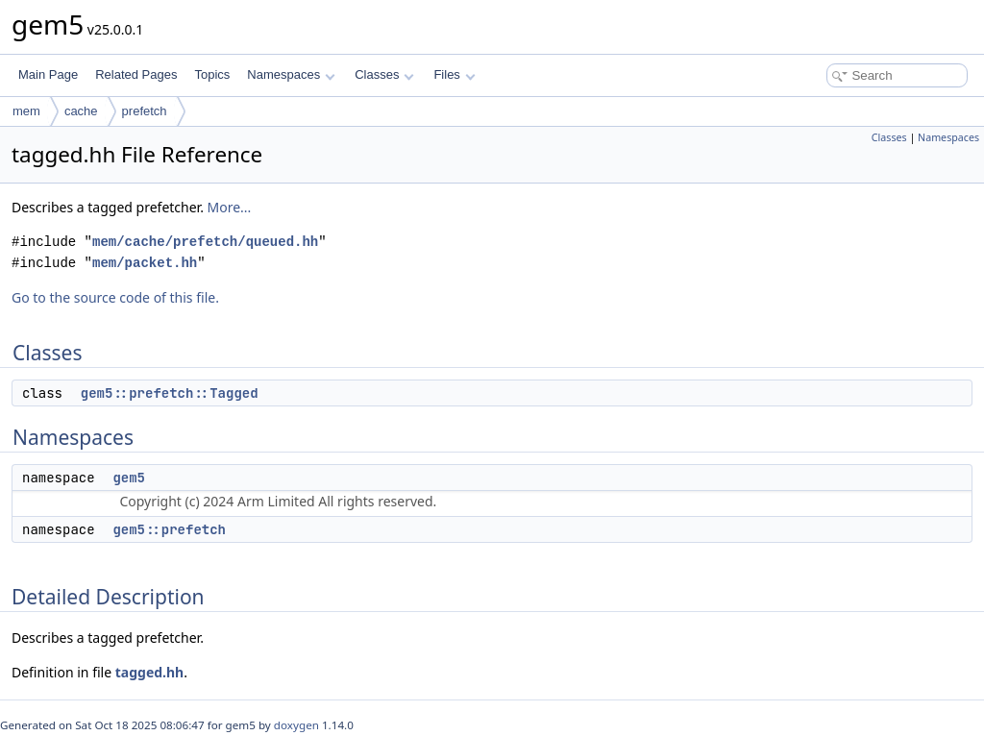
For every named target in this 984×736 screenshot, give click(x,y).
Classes (384, 74)
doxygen (296, 725)
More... (230, 207)
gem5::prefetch (169, 529)
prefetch (144, 111)
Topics (212, 74)
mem (26, 111)
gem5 (128, 477)
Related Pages (136, 74)
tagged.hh (149, 672)
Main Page (48, 74)
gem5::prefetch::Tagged (169, 393)
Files (454, 74)
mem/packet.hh (144, 263)
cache (81, 111)
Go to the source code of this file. (115, 297)
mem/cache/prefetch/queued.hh (205, 242)
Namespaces (290, 74)
